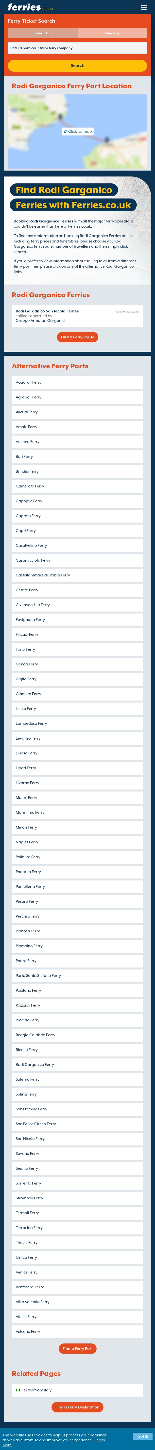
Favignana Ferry (30, 619)
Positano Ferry (28, 990)
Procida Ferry (27, 1020)
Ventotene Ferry (30, 1287)
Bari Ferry (24, 456)
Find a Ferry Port (78, 1348)
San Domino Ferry (31, 1109)
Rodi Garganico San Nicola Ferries (47, 311)
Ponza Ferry (26, 961)
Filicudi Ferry (27, 634)
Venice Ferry (26, 1272)
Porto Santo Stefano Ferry (38, 975)
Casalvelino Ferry (31, 545)
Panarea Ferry (28, 872)
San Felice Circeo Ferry (36, 1124)
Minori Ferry (26, 827)
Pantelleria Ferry (30, 886)
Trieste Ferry (26, 1242)
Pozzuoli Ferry (28, 1005)
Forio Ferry (25, 649)
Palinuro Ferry (28, 857)
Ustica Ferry (26, 1257)
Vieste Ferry (26, 1317)
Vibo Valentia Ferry (33, 1302)
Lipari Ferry (26, 768)
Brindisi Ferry (27, 471)
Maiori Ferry (26, 797)
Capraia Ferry (28, 516)
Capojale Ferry (29, 501)
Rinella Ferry (27, 1050)
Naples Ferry (27, 842)
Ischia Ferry (26, 708)
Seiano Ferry (27, 1168)
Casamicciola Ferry (33, 560)
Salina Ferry (26, 1094)
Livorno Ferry (27, 783)
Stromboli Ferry (29, 1198)
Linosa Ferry (26, 753)
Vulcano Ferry (28, 1331)
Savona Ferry (27, 1153)
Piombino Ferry (29, 946)
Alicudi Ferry (27, 412)
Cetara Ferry (27, 590)
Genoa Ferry (27, 664)
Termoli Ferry (27, 1213)
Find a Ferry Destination (77, 1407)
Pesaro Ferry (27, 901)
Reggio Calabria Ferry (35, 1035)
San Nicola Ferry (30, 1139)
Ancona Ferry (27, 441)
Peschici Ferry (28, 916)
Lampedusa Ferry (31, 723)
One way (112, 33)
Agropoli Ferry (28, 397)
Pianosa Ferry (28, 931)
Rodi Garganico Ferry (35, 1064)
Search (77, 65)
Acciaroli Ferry (28, 382)
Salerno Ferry (27, 1079)
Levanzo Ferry (28, 738)
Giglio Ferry (26, 679)
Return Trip (43, 33)
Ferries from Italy (37, 1390)
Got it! (143, 1436)
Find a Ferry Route (77, 337)
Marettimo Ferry (30, 812)
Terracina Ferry (29, 1228)
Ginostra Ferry (28, 694)
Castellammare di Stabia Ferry (43, 575)
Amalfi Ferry (26, 427)
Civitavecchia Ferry (33, 605)
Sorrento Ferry (28, 1183)
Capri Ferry (26, 530)
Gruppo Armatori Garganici (40, 320)
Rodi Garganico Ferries (51, 221)
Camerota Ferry (30, 486)
